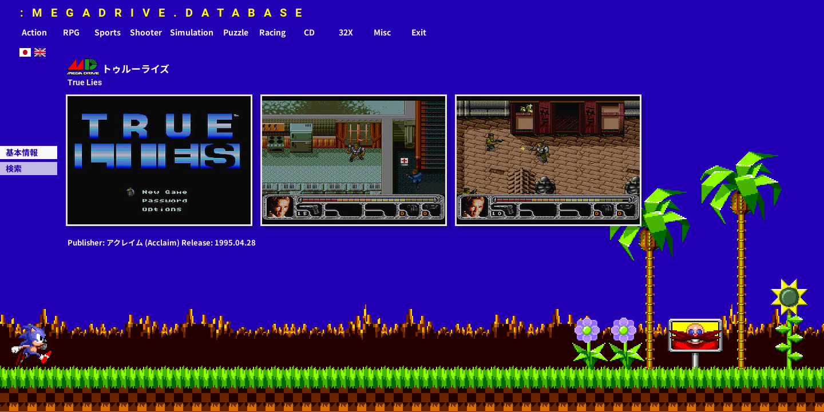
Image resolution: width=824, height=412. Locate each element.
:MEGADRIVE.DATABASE (165, 12)
